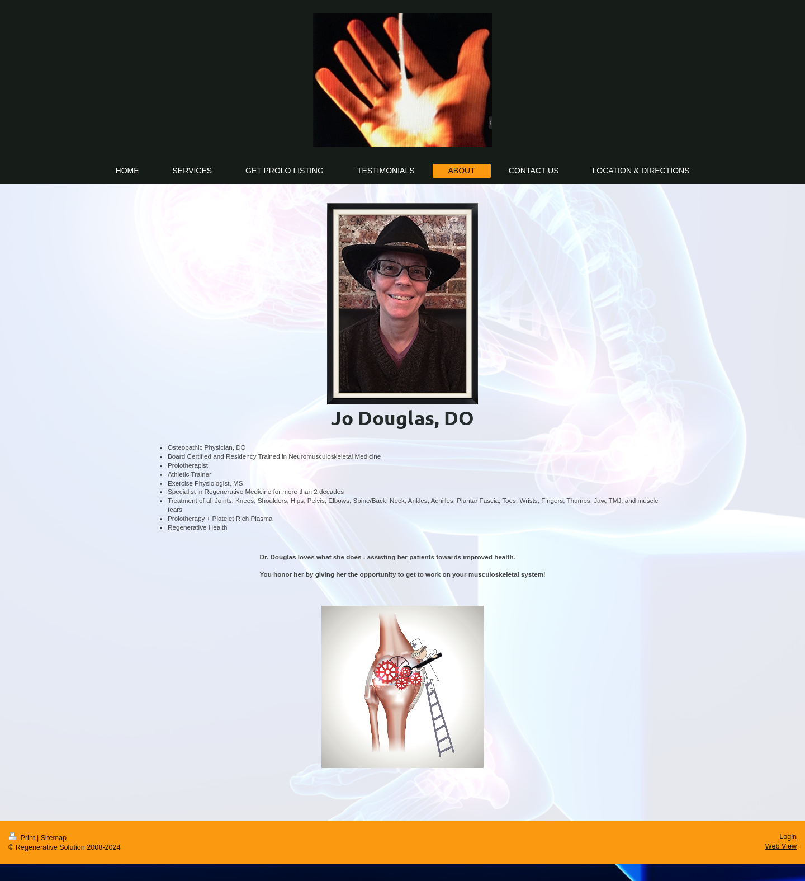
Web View (781, 846)
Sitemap (54, 838)
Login (788, 837)
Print (22, 838)
